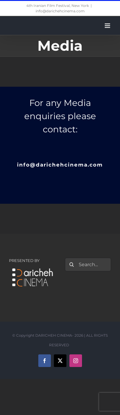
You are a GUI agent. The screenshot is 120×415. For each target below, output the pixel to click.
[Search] (71, 264)
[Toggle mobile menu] (108, 26)
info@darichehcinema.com (60, 11)
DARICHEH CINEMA (53, 335)
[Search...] (88, 264)
